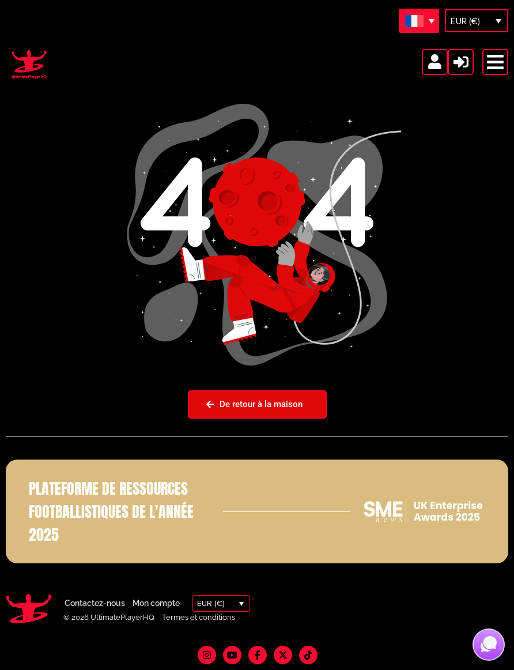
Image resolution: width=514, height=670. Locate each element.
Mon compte (156, 603)
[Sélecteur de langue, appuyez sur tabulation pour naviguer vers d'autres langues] (419, 21)
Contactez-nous (95, 603)
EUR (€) (465, 21)
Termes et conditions (198, 617)
